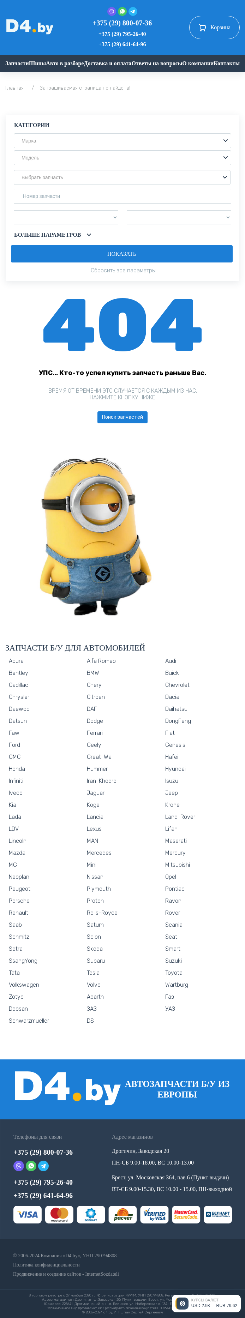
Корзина (214, 27)
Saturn (95, 924)
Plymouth (99, 888)
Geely (94, 745)
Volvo (94, 984)
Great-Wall (100, 757)
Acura (16, 661)
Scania (174, 924)
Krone (172, 805)
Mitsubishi (177, 864)
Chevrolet (177, 685)
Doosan (18, 1008)
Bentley (18, 673)
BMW (93, 673)
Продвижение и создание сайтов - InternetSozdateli (66, 1274)
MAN (92, 841)
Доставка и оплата (108, 63)
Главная (14, 88)
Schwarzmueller (29, 1020)
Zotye (16, 996)
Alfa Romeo (101, 661)
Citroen (96, 697)
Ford (14, 745)
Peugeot (19, 888)
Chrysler (19, 697)
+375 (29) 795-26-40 (122, 34)
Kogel (94, 805)
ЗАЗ (92, 1008)
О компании (198, 63)
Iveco (16, 793)
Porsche (19, 900)
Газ (169, 996)
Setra (16, 948)
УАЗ (170, 1008)
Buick (172, 673)
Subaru (96, 960)
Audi (170, 661)
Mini (91, 864)
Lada (15, 817)
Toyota (174, 972)
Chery (94, 685)
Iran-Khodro (101, 781)
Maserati (176, 841)
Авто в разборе (65, 63)
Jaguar (95, 793)
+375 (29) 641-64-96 (122, 44)
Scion (94, 936)
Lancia (95, 817)
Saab (15, 924)
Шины (37, 63)
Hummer (97, 769)
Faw (14, 733)
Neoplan (19, 876)
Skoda (95, 948)
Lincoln (17, 841)
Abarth (95, 996)
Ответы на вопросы (156, 63)
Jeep (171, 793)
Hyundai (175, 769)
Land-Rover (180, 817)
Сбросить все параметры (123, 270)
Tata (14, 972)
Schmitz (19, 936)
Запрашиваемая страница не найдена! (85, 88)
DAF (92, 709)
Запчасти (17, 63)
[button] (122, 140)
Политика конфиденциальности (46, 1265)
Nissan (95, 876)
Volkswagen (24, 984)
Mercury (175, 853)
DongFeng (178, 721)
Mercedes (99, 853)
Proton (95, 900)
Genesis (175, 745)
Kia (12, 805)
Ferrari (95, 733)
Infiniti (16, 781)
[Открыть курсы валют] (206, 1303)
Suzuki (173, 960)
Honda (17, 769)
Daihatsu (176, 709)
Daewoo (19, 709)
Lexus (94, 829)
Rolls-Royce (102, 912)
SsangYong (23, 960)
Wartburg (176, 984)
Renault (18, 912)
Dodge (95, 721)
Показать (121, 254)
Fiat (170, 733)
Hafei (171, 757)
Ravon (173, 900)
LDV (14, 829)
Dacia (172, 697)
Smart (172, 948)
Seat (171, 936)
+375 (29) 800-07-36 (122, 23)
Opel (170, 876)
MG (13, 864)
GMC (14, 757)
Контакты (227, 63)
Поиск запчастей (122, 417)
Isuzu (171, 781)
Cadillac (18, 685)
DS (90, 1020)
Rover (172, 912)
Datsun (18, 721)
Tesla (93, 972)
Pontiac (175, 888)
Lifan (171, 829)
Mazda (17, 853)
